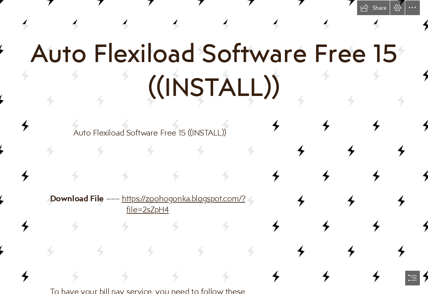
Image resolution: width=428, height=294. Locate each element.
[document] (214, 147)
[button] (373, 7)
